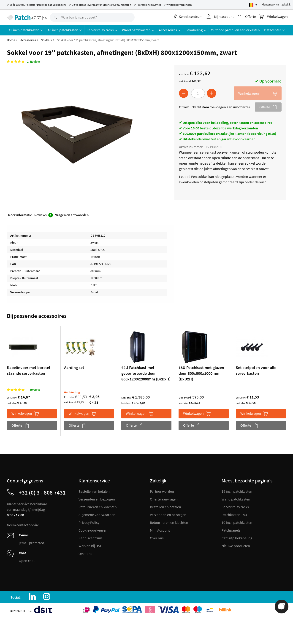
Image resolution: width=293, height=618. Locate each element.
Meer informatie (20, 214)
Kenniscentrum (188, 16)
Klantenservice (270, 4)
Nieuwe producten (236, 545)
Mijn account (224, 16)
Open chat (27, 560)
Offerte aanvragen (164, 499)
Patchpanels (231, 530)
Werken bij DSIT (91, 545)
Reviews (43, 214)
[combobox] (92, 17)
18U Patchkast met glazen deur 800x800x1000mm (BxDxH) (201, 373)
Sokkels (46, 40)
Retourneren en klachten (98, 506)
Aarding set (74, 367)
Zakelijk (286, 4)
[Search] (54, 17)
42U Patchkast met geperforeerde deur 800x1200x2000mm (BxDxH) (146, 373)
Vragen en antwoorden (72, 214)
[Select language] (253, 5)
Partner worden (162, 491)
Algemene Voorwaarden (97, 514)
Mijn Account (160, 530)
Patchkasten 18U (234, 514)
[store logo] (26, 17)
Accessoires (28, 40)
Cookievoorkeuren (93, 530)
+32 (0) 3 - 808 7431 (42, 492)
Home (11, 40)
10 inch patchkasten (237, 522)
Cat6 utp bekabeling (237, 537)
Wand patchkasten (236, 499)
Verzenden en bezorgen (97, 499)
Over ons (85, 553)
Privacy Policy (89, 522)
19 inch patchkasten (237, 491)
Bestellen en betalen (94, 491)
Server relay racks (235, 506)
